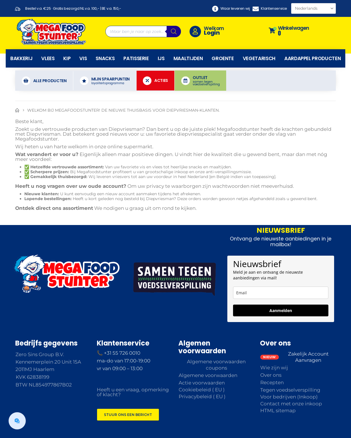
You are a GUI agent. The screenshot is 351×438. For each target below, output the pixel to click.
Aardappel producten (312, 58)
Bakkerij (21, 58)
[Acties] (156, 80)
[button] (17, 420)
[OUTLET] (200, 80)
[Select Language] (313, 8)
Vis (83, 58)
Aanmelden (280, 310)
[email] (280, 293)
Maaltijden (188, 58)
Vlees (47, 58)
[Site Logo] (51, 31)
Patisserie (136, 58)
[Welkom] (225, 31)
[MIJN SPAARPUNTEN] (104, 80)
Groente (223, 58)
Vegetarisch (259, 58)
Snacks (105, 58)
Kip (66, 58)
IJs (161, 58)
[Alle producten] (44, 80)
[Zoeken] (174, 31)
